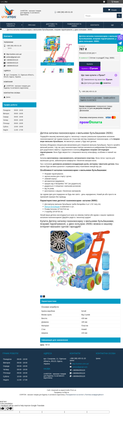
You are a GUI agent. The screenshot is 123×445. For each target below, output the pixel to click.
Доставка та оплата (51, 25)
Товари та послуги (10, 25)
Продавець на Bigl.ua (61, 392)
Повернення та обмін (74, 25)
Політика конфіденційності (94, 395)
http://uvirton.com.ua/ (13, 54)
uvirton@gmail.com (13, 57)
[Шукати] (119, 16)
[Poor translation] (9, 409)
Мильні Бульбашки (52, 207)
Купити (90, 64)
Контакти (94, 25)
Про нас (32, 25)
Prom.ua (73, 390)
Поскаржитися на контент (75, 395)
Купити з (90, 68)
